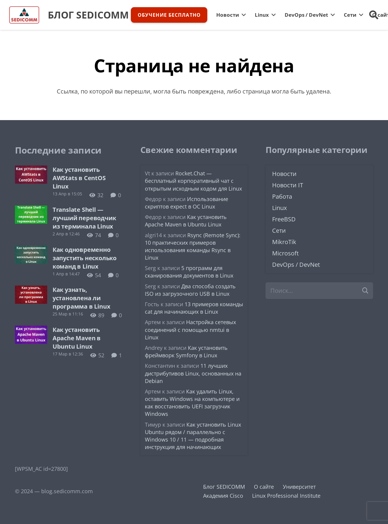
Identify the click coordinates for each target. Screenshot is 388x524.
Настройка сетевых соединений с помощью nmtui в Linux (190, 329)
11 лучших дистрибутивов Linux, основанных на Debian (193, 373)
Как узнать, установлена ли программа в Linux (82, 298)
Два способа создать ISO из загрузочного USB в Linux (190, 290)
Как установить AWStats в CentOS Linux (79, 178)
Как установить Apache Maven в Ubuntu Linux (77, 338)
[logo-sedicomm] (24, 15)
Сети (279, 230)
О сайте (264, 486)
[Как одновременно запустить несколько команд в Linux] (31, 250)
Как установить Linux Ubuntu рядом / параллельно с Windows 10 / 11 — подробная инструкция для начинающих (193, 436)
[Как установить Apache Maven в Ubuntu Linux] (31, 330)
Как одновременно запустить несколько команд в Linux (84, 258)
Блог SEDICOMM (224, 486)
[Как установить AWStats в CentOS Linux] (31, 170)
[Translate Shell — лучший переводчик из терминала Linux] (31, 210)
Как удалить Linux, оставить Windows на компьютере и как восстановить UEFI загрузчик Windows (192, 403)
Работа (282, 196)
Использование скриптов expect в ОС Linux (186, 202)
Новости (284, 174)
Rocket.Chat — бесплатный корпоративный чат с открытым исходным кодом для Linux (193, 181)
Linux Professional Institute (286, 495)
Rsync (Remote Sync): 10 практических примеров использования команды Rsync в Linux (192, 246)
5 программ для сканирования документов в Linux (189, 271)
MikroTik (284, 242)
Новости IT (287, 185)
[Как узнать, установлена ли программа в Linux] (31, 290)
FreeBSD (284, 219)
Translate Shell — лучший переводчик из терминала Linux (84, 218)
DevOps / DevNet (296, 265)
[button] (374, 15)
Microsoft (285, 253)
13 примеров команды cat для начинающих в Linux (194, 308)
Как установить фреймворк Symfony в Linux (186, 351)
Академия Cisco (223, 495)
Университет (299, 486)
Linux (279, 208)
